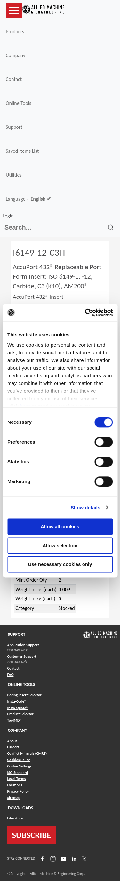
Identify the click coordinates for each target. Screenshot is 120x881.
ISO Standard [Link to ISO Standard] (17, 772)
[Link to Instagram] (52, 858)
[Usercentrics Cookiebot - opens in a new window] (85, 312)
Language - (28, 198)
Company (15, 55)
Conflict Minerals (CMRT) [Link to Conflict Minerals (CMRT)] (27, 753)
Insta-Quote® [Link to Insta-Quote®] (17, 708)
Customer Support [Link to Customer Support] (21, 656)
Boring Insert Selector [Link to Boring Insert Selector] (24, 695)
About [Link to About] (12, 741)
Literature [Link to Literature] (15, 818)
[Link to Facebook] (41, 858)
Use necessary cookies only (60, 564)
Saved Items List (22, 151)
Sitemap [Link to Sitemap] (13, 798)
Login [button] (9, 216)
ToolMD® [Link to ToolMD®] (14, 720)
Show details (85, 507)
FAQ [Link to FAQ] (10, 674)
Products (15, 31)
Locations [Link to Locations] (14, 785)
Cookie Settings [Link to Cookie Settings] (19, 766)
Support (14, 127)
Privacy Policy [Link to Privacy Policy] (18, 791)
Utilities (14, 175)
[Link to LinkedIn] (73, 858)
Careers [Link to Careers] (13, 747)
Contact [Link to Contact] (13, 668)
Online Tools (18, 103)
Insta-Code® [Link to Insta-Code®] (16, 701)
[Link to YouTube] (63, 858)
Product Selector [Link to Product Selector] (20, 714)
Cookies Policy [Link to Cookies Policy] (18, 760)
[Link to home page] (43, 10)
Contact (14, 79)
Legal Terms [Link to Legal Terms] (16, 778)
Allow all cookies (60, 526)
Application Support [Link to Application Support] (23, 645)
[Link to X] (83, 858)
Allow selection (60, 545)
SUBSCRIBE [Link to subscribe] (31, 835)
